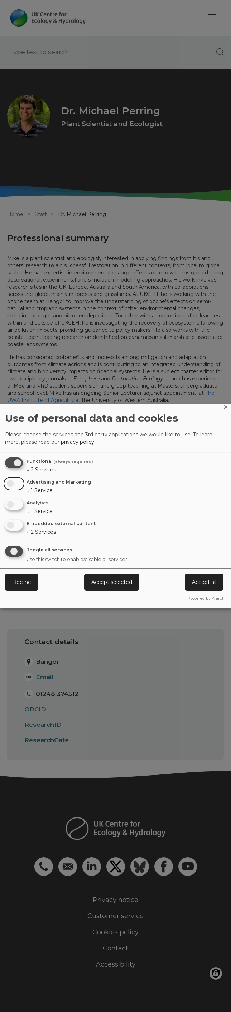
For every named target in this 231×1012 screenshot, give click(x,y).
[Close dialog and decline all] (225, 408)
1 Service (40, 490)
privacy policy (77, 442)
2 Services (41, 469)
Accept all (204, 582)
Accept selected (111, 582)
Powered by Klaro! (205, 598)
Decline (21, 582)
